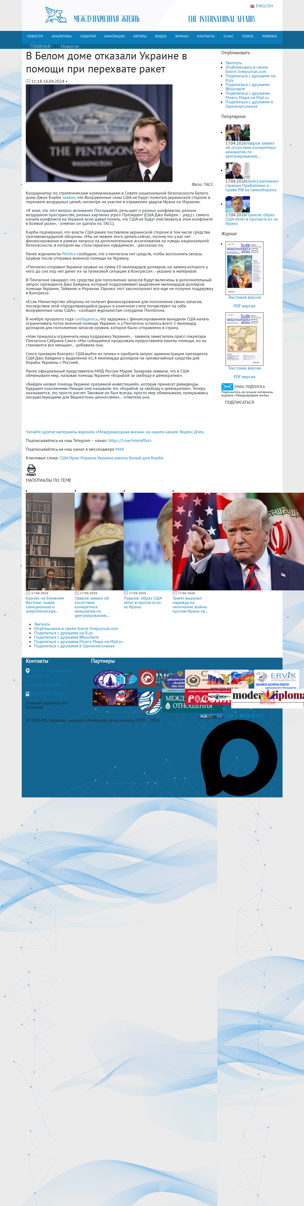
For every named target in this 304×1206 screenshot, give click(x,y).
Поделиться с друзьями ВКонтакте (247, 86)
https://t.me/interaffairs (130, 440)
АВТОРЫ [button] (139, 36)
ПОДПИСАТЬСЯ (239, 402)
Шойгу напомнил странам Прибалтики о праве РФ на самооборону (251, 185)
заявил (68, 197)
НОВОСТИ (35, 36)
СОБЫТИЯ (88, 36)
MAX (119, 449)
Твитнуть (233, 62)
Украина (105, 457)
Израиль (88, 457)
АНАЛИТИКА (62, 36)
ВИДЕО (161, 36)
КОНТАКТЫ (206, 36)
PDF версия (244, 305)
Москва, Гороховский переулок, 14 (48, 673)
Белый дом (139, 457)
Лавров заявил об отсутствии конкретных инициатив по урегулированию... (92, 606)
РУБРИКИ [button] (269, 36)
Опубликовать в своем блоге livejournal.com (246, 69)
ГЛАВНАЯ (40, 46)
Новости (70, 46)
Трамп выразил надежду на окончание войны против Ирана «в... (190, 604)
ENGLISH (261, 6)
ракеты (121, 457)
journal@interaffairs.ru (47, 684)
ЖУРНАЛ (182, 36)
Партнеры (103, 660)
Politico (69, 253)
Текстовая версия (244, 297)
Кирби (157, 457)
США (64, 457)
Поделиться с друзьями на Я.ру (250, 78)
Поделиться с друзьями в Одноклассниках (249, 104)
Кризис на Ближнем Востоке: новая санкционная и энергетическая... (45, 604)
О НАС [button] (228, 36)
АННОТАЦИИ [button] (114, 36)
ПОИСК (247, 36)
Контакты (37, 660)
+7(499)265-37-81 (47, 693)
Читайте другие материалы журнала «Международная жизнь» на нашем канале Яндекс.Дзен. (115, 431)
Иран (74, 457)
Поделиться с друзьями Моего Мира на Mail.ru (247, 95)
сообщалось (86, 319)
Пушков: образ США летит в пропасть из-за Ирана (143, 602)
